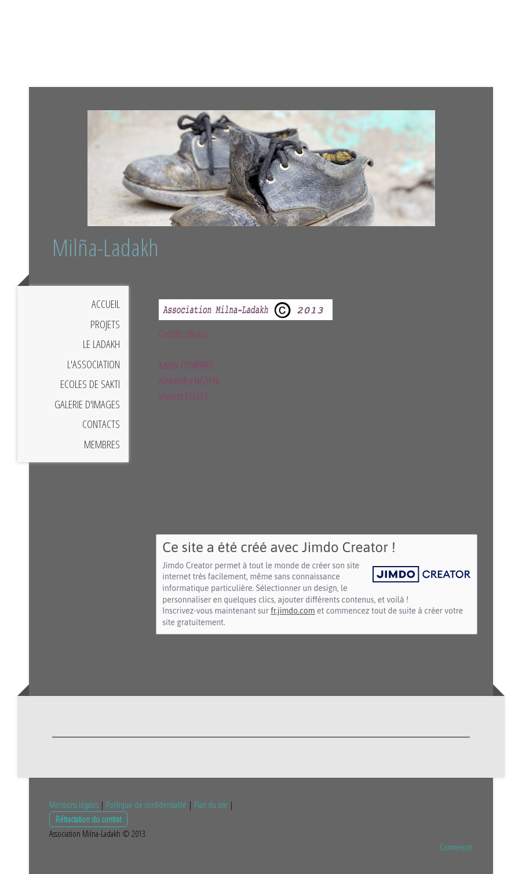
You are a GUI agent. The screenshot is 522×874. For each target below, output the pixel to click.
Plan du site (211, 804)
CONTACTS (101, 423)
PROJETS (105, 324)
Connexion (456, 847)
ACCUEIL (106, 303)
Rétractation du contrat (88, 819)
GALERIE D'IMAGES (87, 404)
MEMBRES (102, 444)
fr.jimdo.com (293, 610)
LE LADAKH (101, 343)
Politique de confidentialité (146, 804)
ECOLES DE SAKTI (90, 383)
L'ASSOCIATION (93, 364)
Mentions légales (73, 804)
